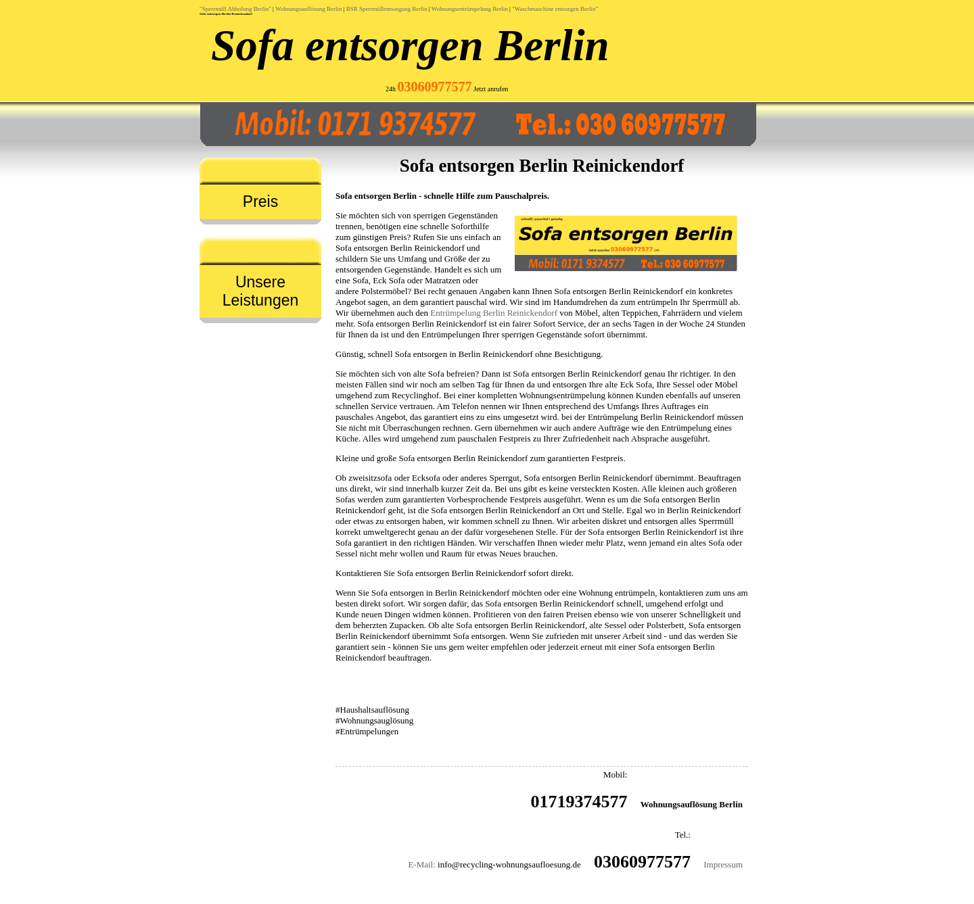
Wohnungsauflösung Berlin (308, 8)
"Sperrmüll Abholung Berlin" (235, 8)
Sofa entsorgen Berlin (410, 45)
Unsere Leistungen (261, 291)
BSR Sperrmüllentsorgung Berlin (386, 8)
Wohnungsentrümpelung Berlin (470, 8)
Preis (260, 201)
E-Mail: (421, 864)
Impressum (723, 864)
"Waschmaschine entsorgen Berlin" (555, 8)
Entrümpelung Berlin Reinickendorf (493, 313)
